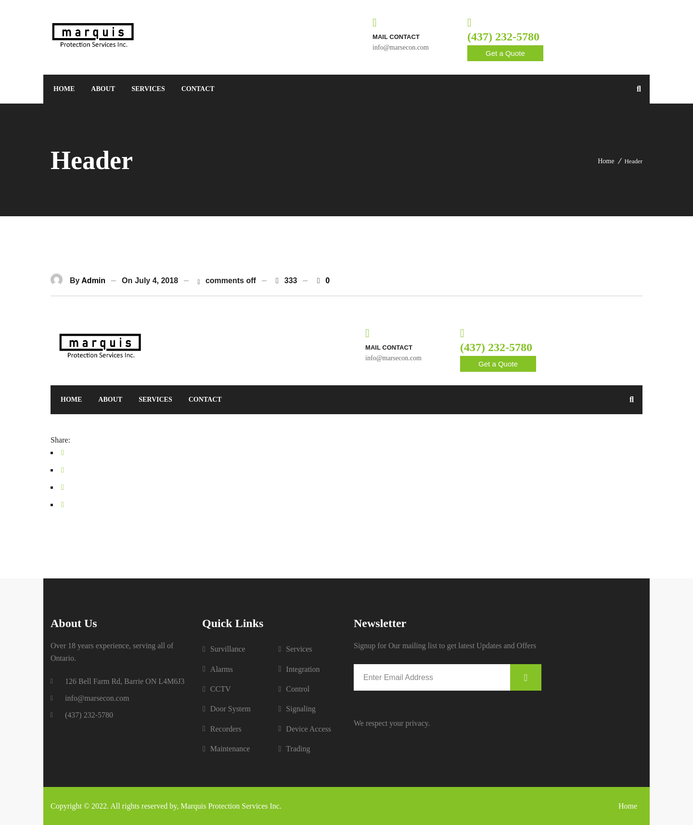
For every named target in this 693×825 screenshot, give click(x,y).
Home (606, 161)
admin (93, 280)
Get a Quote (505, 53)
